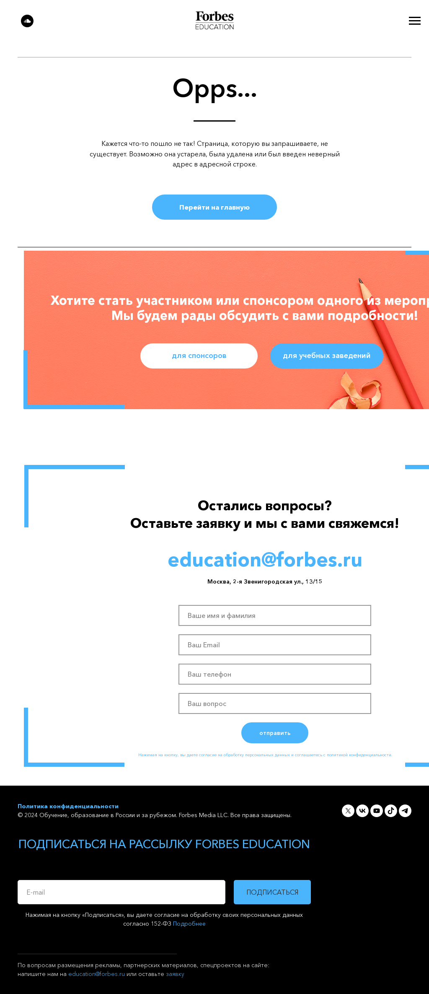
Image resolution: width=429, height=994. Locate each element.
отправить (275, 733)
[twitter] (348, 811)
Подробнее (189, 923)
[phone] (274, 674)
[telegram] (405, 811)
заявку (175, 974)
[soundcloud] (27, 25)
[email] (274, 644)
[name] (274, 615)
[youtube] (376, 811)
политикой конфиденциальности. (360, 755)
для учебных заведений (327, 355)
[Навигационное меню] (415, 21)
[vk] (362, 811)
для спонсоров (199, 355)
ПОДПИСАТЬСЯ (272, 892)
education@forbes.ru (96, 974)
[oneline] (274, 703)
